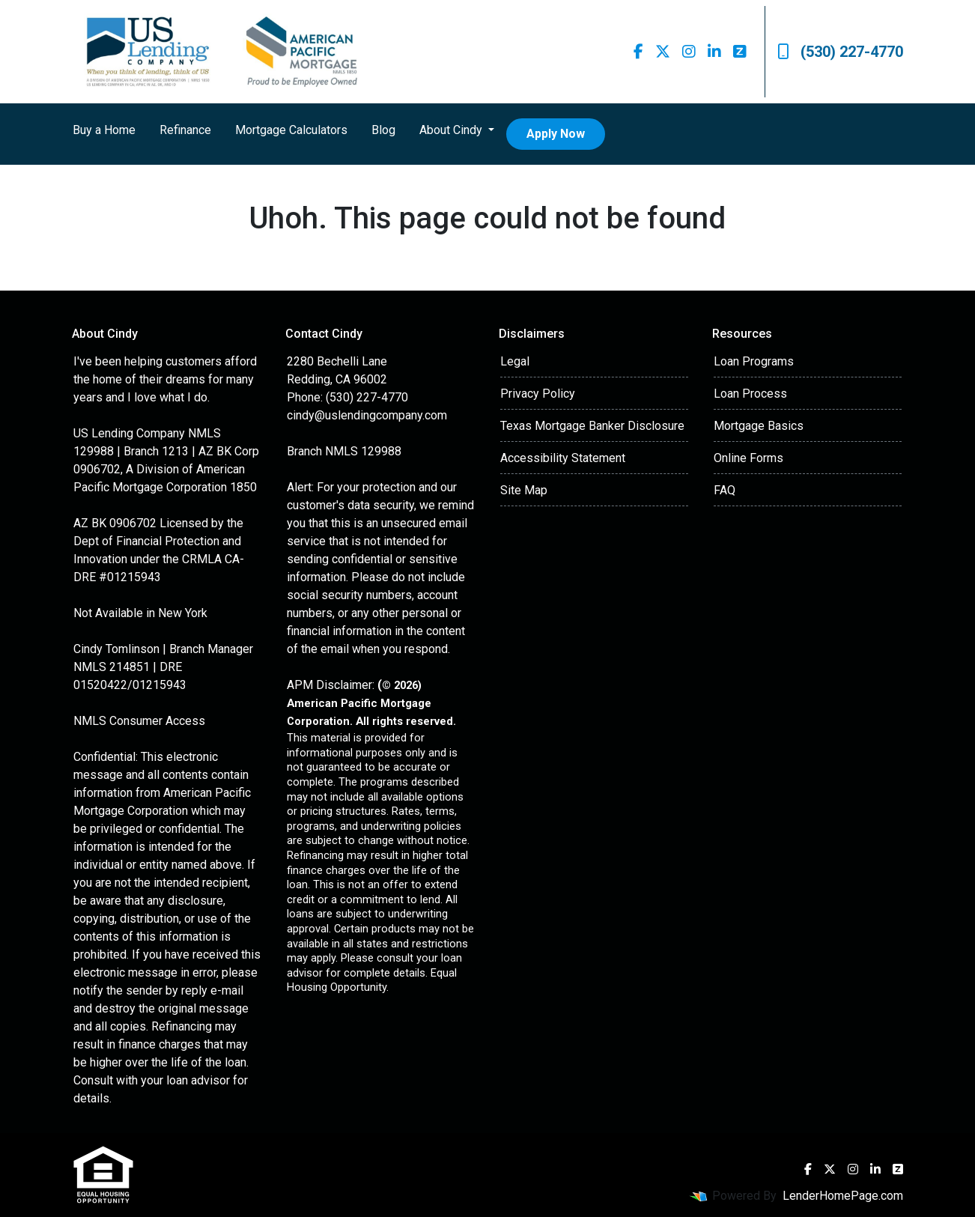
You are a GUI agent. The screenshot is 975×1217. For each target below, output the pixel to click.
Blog (383, 130)
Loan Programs (754, 361)
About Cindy (452, 130)
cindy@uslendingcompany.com (367, 415)
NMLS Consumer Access (139, 721)
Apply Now (555, 134)
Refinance (185, 130)
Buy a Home (104, 130)
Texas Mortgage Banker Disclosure (592, 426)
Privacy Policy (537, 393)
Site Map (523, 490)
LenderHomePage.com (843, 1196)
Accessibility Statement (562, 458)
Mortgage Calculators (291, 130)
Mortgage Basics (759, 426)
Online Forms (748, 458)
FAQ (724, 490)
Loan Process (750, 393)
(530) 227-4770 (840, 52)
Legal (514, 361)
